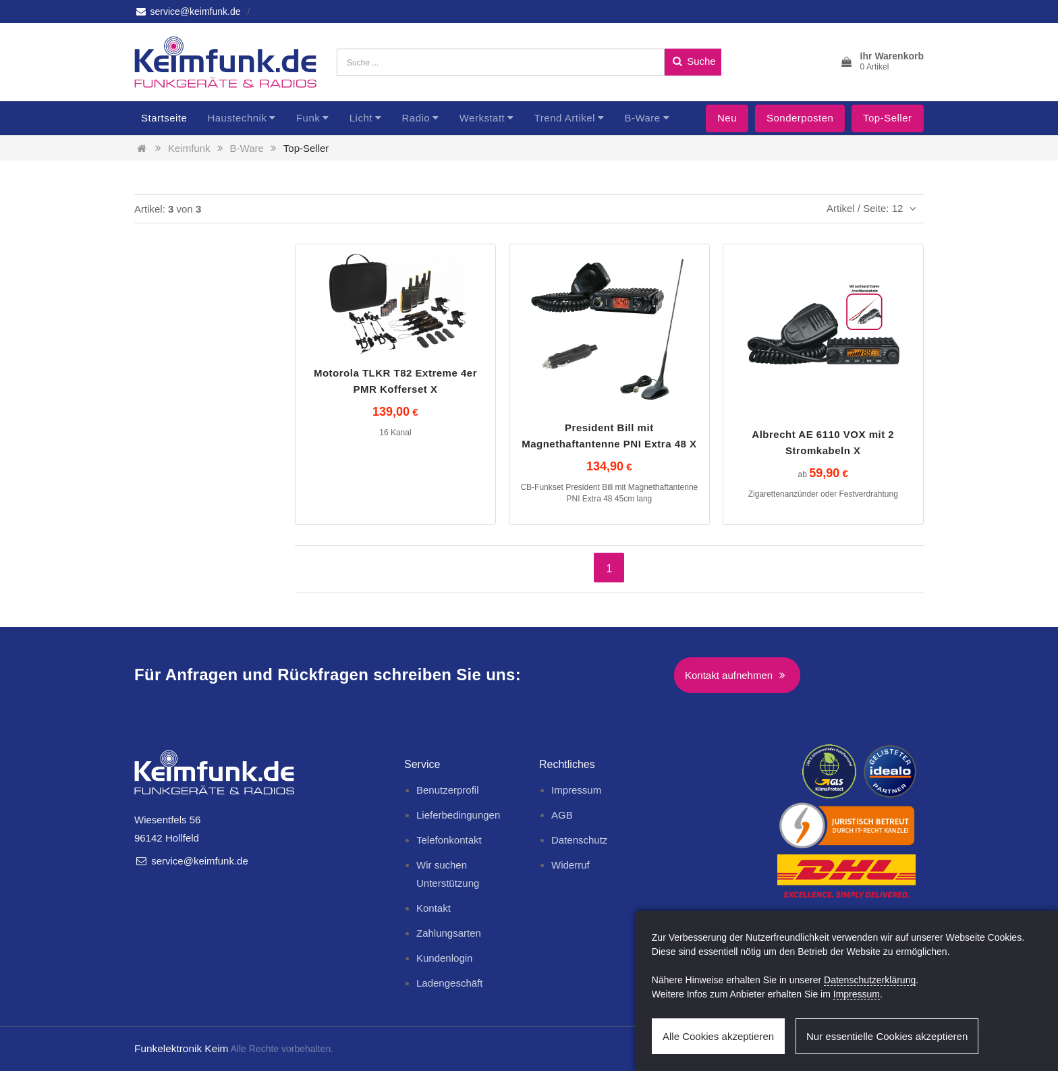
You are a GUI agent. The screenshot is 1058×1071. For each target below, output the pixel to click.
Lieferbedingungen (458, 815)
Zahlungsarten (448, 933)
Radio (415, 117)
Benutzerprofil (447, 790)
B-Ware (642, 117)
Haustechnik (237, 117)
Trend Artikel (564, 117)
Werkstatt (482, 117)
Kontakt (433, 908)
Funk (308, 117)
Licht (361, 117)
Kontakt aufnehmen (737, 675)
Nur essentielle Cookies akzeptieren (887, 1036)
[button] (881, 62)
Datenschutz (579, 840)
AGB (562, 815)
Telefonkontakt (449, 840)
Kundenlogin (444, 958)
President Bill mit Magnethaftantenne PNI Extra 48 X (609, 435)
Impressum (576, 790)
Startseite (164, 117)
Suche (693, 61)
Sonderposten (800, 117)
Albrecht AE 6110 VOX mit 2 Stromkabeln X (823, 442)
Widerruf (570, 865)
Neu (727, 117)
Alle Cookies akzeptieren (718, 1036)
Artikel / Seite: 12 (873, 208)
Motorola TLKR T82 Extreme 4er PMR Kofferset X (395, 381)
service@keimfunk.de (187, 11)
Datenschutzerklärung (870, 979)
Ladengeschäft (449, 983)
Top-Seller (887, 117)
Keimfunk (189, 148)
